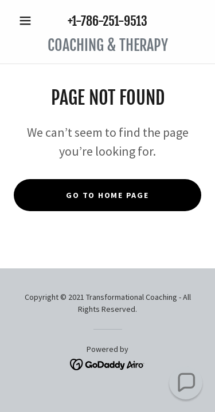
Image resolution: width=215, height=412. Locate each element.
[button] (28, 20)
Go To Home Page (107, 195)
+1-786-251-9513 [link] (107, 21)
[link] (107, 45)
